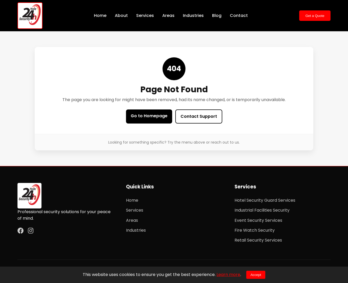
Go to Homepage (149, 116)
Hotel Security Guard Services (265, 200)
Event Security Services (258, 220)
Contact (239, 16)
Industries (193, 16)
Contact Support (199, 116)
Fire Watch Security (255, 230)
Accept (255, 275)
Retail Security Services (258, 240)
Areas (168, 16)
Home (100, 16)
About (121, 16)
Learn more (228, 275)
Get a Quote (315, 16)
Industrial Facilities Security (262, 210)
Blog (216, 16)
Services (145, 16)
